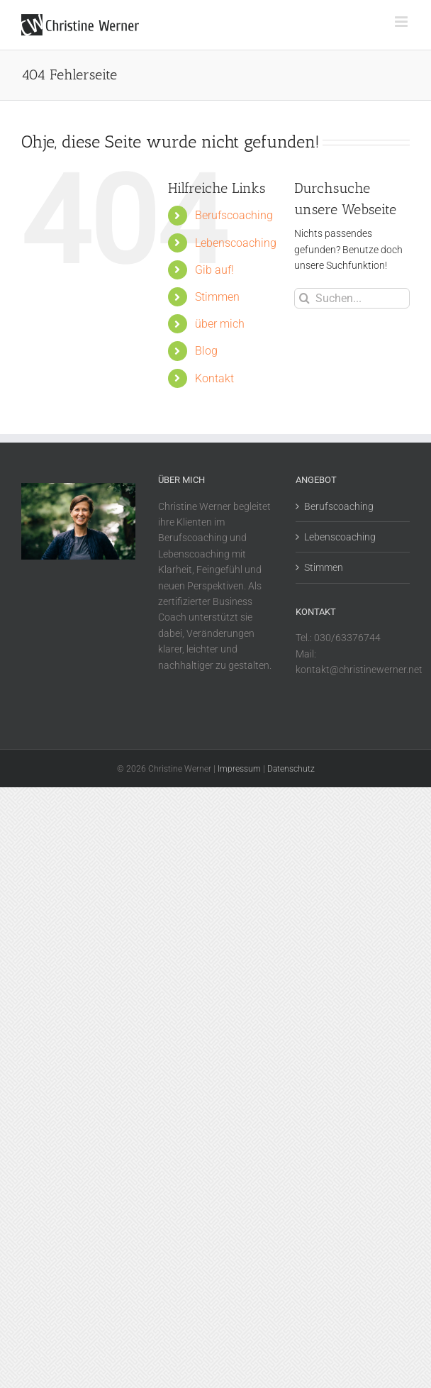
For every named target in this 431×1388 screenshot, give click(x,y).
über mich (220, 324)
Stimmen (217, 297)
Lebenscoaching (235, 243)
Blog (206, 350)
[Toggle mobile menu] (402, 21)
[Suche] (304, 298)
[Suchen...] (352, 298)
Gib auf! (214, 270)
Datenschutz (291, 769)
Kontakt (214, 378)
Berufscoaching (234, 215)
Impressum (239, 769)
